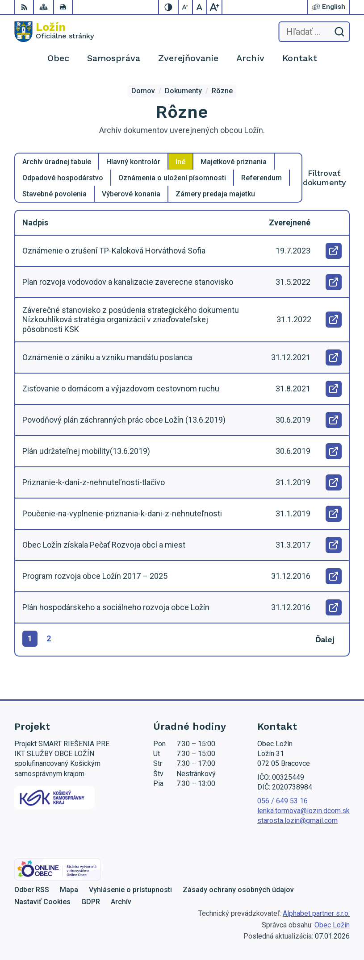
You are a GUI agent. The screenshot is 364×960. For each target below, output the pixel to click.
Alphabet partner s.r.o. (316, 913)
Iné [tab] (180, 162)
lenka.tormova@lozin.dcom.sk (303, 810)
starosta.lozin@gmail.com (297, 820)
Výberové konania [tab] (131, 194)
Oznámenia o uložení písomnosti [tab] (172, 178)
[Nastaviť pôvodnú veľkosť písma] (200, 7)
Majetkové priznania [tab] (234, 162)
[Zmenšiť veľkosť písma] (186, 7)
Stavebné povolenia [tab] (54, 194)
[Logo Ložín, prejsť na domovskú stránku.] (54, 31)
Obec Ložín (332, 925)
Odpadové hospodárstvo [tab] (62, 178)
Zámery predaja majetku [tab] (215, 194)
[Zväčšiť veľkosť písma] (214, 7)
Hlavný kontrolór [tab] (133, 162)
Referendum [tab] (261, 178)
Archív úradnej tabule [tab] (56, 162)
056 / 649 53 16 (282, 801)
